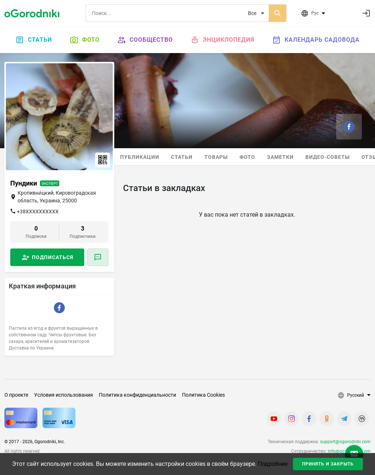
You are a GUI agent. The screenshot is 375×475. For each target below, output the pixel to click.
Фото (85, 39)
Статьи (33, 39)
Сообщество (145, 39)
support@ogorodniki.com (345, 441)
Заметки (280, 157)
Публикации (139, 157)
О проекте (16, 395)
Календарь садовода (316, 39)
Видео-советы (327, 157)
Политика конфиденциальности (137, 395)
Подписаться (52, 257)
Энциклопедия (222, 39)
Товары (216, 157)
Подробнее (272, 463)
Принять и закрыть (328, 464)
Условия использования (63, 395)
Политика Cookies (203, 395)
